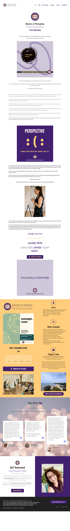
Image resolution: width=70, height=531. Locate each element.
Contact (58, 5)
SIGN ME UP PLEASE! (35, 257)
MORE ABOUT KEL (17, 490)
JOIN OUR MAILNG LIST (58, 502)
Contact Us (9, 508)
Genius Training (45, 5)
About (39, 5)
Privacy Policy (15, 508)
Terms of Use (21, 508)
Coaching (52, 5)
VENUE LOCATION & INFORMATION (53, 394)
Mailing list (64, 5)
